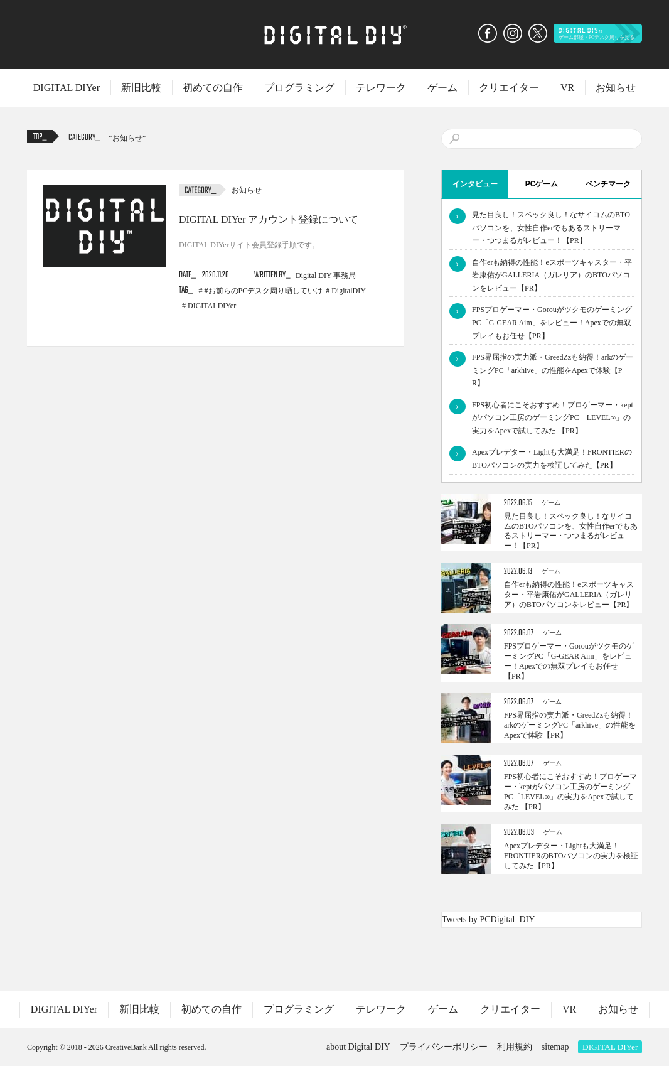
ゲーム (442, 87)
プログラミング (299, 87)
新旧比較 (141, 87)
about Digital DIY (358, 1047)
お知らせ (616, 87)
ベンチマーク (608, 184)
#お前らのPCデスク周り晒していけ (264, 290)
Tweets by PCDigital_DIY (488, 919)
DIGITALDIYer (212, 305)
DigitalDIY (348, 290)
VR (567, 87)
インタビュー (475, 184)
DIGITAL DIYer (66, 87)
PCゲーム (542, 184)
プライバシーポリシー (444, 1047)
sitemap (555, 1047)
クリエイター (509, 87)
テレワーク (381, 87)
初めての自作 (213, 87)
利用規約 (514, 1047)
